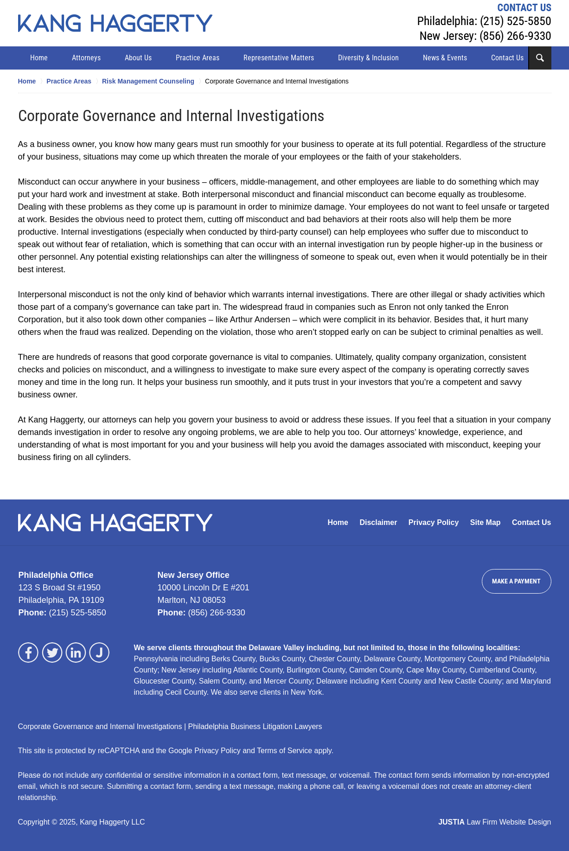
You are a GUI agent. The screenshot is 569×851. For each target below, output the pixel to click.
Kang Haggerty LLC (112, 822)
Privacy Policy (434, 522)
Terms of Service (284, 751)
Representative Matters (278, 57)
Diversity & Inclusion (368, 57)
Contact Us (507, 57)
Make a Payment (516, 581)
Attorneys (86, 57)
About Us (138, 57)
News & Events (445, 57)
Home (39, 57)
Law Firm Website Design (494, 822)
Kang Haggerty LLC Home (115, 23)
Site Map (485, 522)
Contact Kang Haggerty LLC (484, 23)
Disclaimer (378, 522)
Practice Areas (197, 57)
